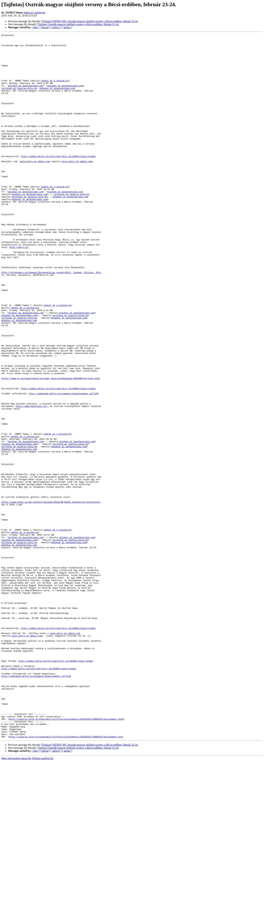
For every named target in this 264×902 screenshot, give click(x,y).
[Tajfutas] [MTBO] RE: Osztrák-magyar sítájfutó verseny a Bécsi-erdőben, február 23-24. (89, 21)
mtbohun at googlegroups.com (57, 99)
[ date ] (35, 27)
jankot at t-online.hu (34, 12)
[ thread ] (45, 27)
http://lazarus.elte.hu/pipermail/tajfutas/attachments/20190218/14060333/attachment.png (65, 877)
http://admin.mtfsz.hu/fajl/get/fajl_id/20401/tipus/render (58, 181)
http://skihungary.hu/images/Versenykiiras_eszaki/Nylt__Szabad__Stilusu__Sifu (51, 320)
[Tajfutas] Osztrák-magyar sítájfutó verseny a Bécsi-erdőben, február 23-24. (78, 24)
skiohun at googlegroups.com (25, 96)
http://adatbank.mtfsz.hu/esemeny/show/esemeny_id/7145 (63, 465)
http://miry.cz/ (19, 290)
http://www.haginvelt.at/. (32, 480)
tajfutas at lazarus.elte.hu (19, 99)
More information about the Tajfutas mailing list (27, 899)
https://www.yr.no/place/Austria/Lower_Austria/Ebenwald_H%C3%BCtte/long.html (50, 447)
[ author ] (67, 27)
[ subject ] (56, 27)
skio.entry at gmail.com (35, 187)
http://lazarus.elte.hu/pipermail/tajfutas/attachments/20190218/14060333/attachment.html (66, 856)
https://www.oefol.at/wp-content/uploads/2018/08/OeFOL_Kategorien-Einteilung (50, 595)
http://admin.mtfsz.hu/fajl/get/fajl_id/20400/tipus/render (38, 795)
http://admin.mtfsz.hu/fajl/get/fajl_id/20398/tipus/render (55, 786)
